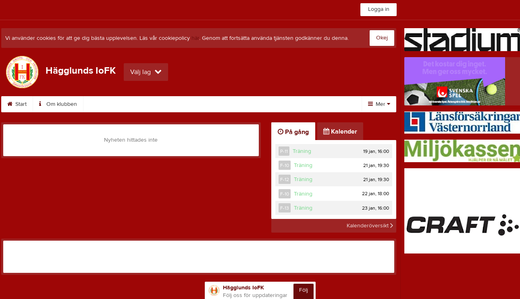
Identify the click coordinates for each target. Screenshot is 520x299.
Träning (302, 151)
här (195, 38)
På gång (293, 132)
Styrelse (103, 104)
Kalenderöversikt (370, 225)
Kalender (230, 104)
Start (17, 104)
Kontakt (142, 104)
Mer (379, 104)
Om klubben (58, 104)
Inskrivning (275, 104)
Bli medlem (185, 104)
